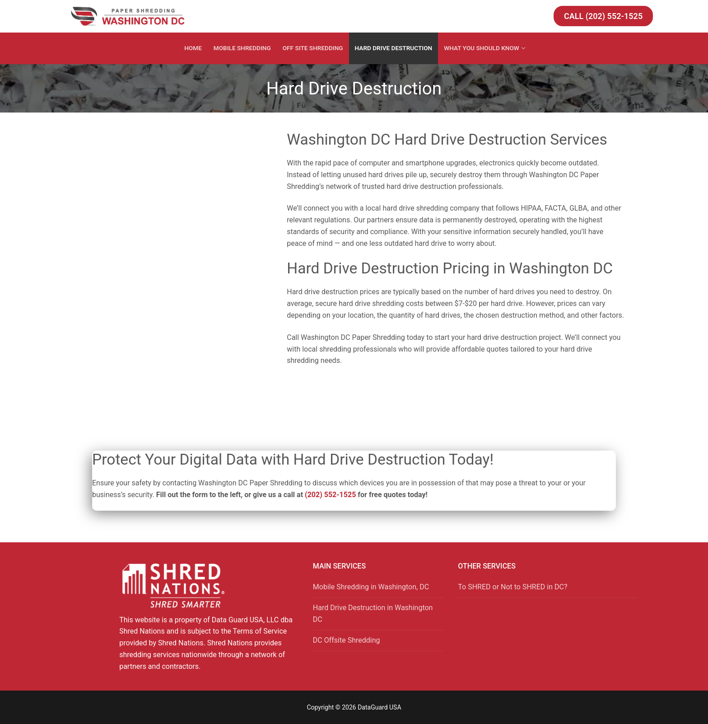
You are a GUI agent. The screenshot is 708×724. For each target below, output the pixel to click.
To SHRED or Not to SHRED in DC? (512, 587)
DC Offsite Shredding (346, 640)
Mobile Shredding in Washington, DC (371, 587)
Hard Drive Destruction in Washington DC (373, 613)
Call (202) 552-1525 (603, 16)
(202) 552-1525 (330, 494)
